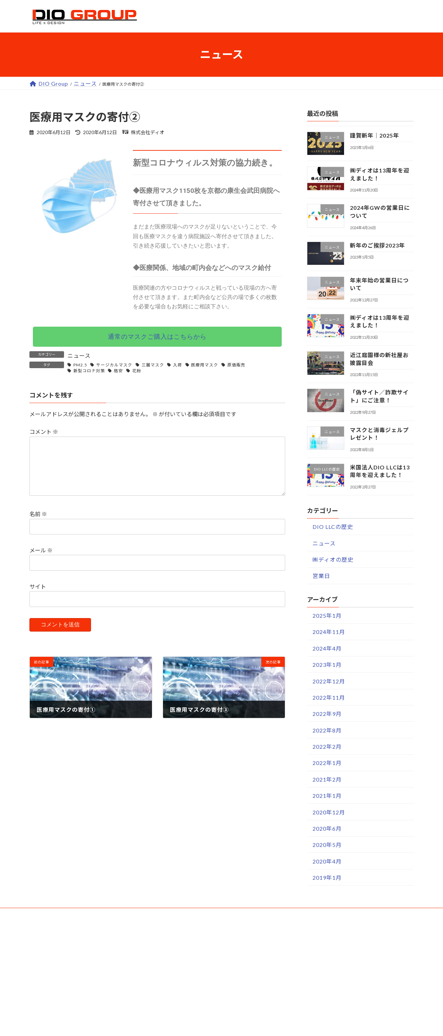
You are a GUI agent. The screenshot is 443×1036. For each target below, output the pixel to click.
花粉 (136, 370)
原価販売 (236, 364)
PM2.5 (80, 364)
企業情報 (310, 943)
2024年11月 (329, 631)
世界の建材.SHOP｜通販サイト (81, 960)
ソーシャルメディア (324, 1009)
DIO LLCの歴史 (333, 526)
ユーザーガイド (187, 943)
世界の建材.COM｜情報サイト (80, 1009)
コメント (43, 431)
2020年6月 (327, 828)
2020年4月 (327, 861)
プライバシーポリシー (327, 992)
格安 (118, 370)
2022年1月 (327, 762)
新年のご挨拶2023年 (377, 245)
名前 (38, 525)
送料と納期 (186, 976)
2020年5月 (327, 844)
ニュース (79, 355)
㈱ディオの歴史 (333, 559)
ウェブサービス (55, 943)
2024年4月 (327, 648)
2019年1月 (327, 877)
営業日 (321, 575)
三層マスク (153, 364)
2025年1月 (327, 615)
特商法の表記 (315, 960)
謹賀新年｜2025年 (374, 135)
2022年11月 (329, 697)
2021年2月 (327, 779)
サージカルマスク (114, 364)
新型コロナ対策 (89, 370)
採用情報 (310, 976)
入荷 (177, 364)
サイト (37, 597)
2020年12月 (329, 812)
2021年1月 (327, 795)
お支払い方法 (189, 960)
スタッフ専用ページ (324, 1025)
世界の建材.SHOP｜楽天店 (75, 976)
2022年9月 (327, 713)
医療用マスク (204, 364)
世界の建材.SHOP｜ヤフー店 (78, 992)
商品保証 (184, 992)
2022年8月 (327, 730)
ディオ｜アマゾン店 (66, 1025)
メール (41, 561)
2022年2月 (327, 746)
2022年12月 (329, 681)
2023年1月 (327, 664)
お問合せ (184, 1009)
